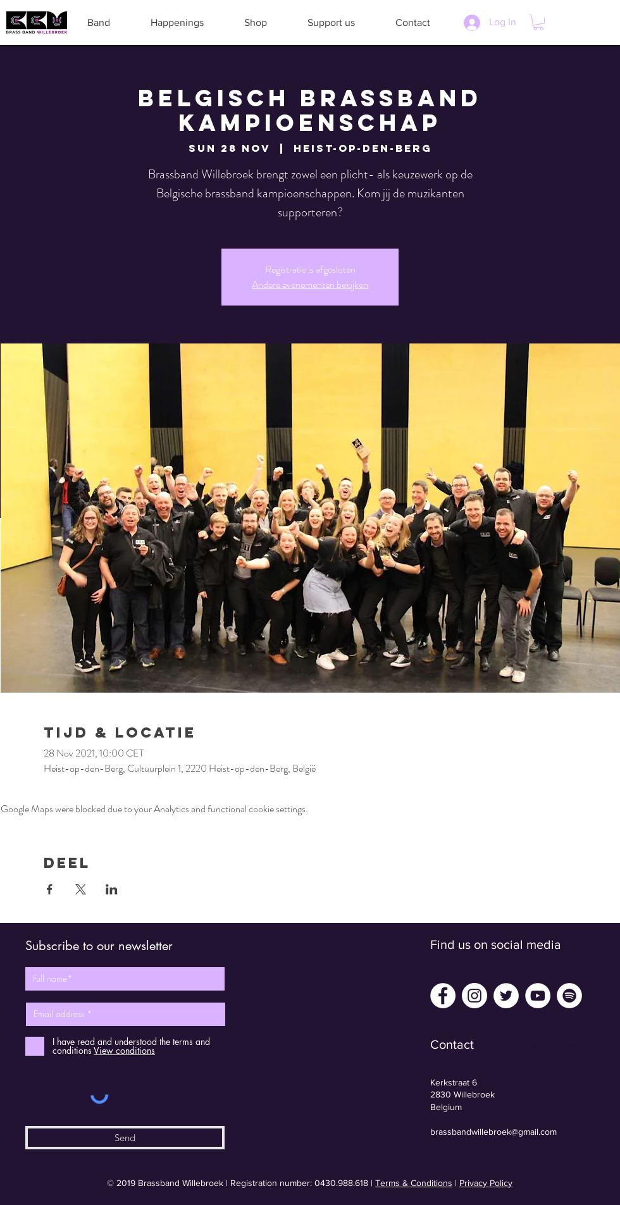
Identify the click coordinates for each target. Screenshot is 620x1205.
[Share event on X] (81, 889)
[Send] (125, 1137)
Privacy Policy (485, 1183)
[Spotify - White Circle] (569, 995)
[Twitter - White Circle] (506, 995)
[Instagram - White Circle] (474, 995)
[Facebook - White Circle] (443, 995)
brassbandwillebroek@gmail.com (493, 1132)
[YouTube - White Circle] (537, 995)
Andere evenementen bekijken (310, 284)
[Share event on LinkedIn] (112, 889)
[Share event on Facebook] (50, 889)
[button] (98, 22)
